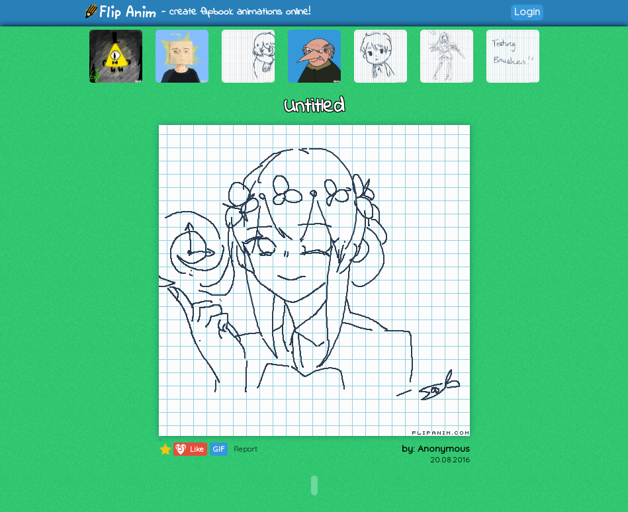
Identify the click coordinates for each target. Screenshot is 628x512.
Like (189, 449)
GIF (218, 449)
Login (527, 11)
